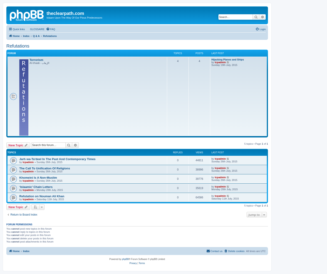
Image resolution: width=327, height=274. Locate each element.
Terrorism (36, 60)
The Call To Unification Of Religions (44, 168)
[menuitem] (35, 29)
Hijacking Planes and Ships (227, 59)
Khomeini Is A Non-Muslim (38, 177)
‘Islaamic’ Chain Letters (36, 187)
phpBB (125, 259)
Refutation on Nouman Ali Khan (41, 196)
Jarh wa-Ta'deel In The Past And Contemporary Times (57, 159)
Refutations (17, 45)
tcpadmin (220, 62)
